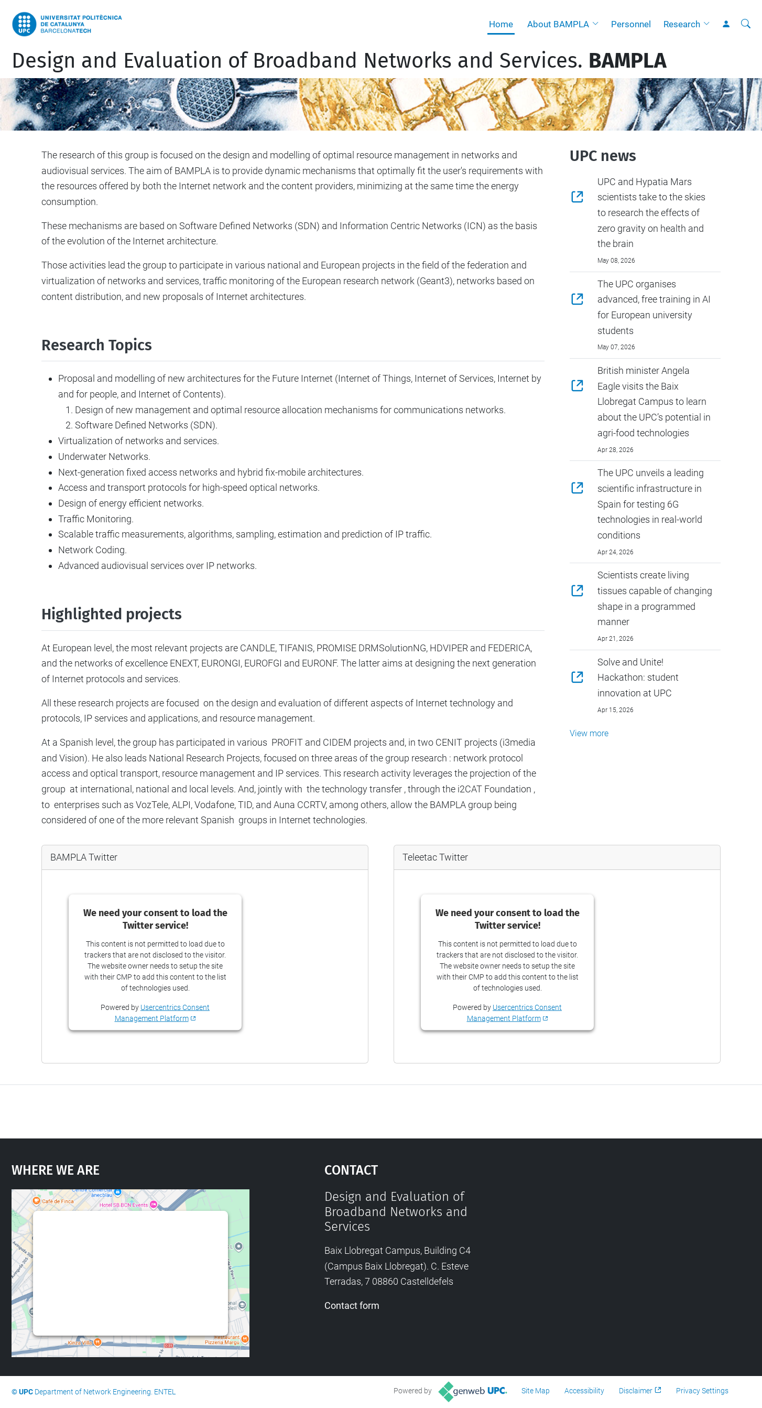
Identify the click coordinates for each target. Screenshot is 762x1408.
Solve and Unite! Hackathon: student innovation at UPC (638, 677)
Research (681, 24)
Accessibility (584, 1390)
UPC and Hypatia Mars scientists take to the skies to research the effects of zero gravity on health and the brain (651, 213)
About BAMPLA (558, 24)
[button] (598, 24)
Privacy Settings (702, 1390)
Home (501, 24)
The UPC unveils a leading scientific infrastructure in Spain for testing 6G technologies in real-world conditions (650, 504)
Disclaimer (635, 1390)
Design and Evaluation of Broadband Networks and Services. (339, 60)
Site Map (535, 1390)
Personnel (631, 24)
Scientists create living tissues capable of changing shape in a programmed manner (654, 598)
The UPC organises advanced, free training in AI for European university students (654, 307)
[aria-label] (745, 24)
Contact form (351, 1305)
